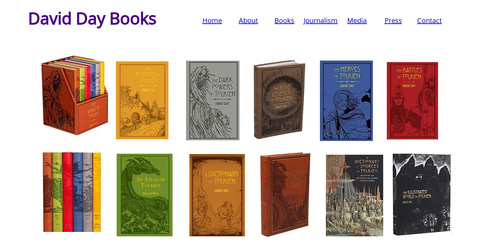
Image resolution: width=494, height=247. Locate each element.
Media (357, 20)
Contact (429, 20)
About (248, 20)
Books (284, 20)
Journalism (321, 20)
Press (393, 20)
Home (212, 20)
